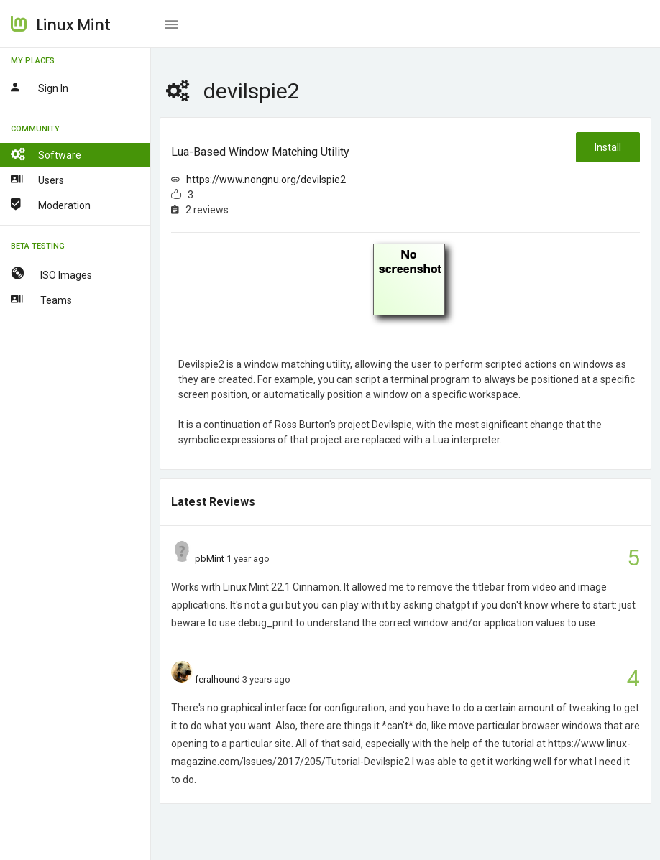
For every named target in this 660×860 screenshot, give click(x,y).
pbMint (209, 558)
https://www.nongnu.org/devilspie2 (266, 179)
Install (608, 147)
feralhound (217, 679)
